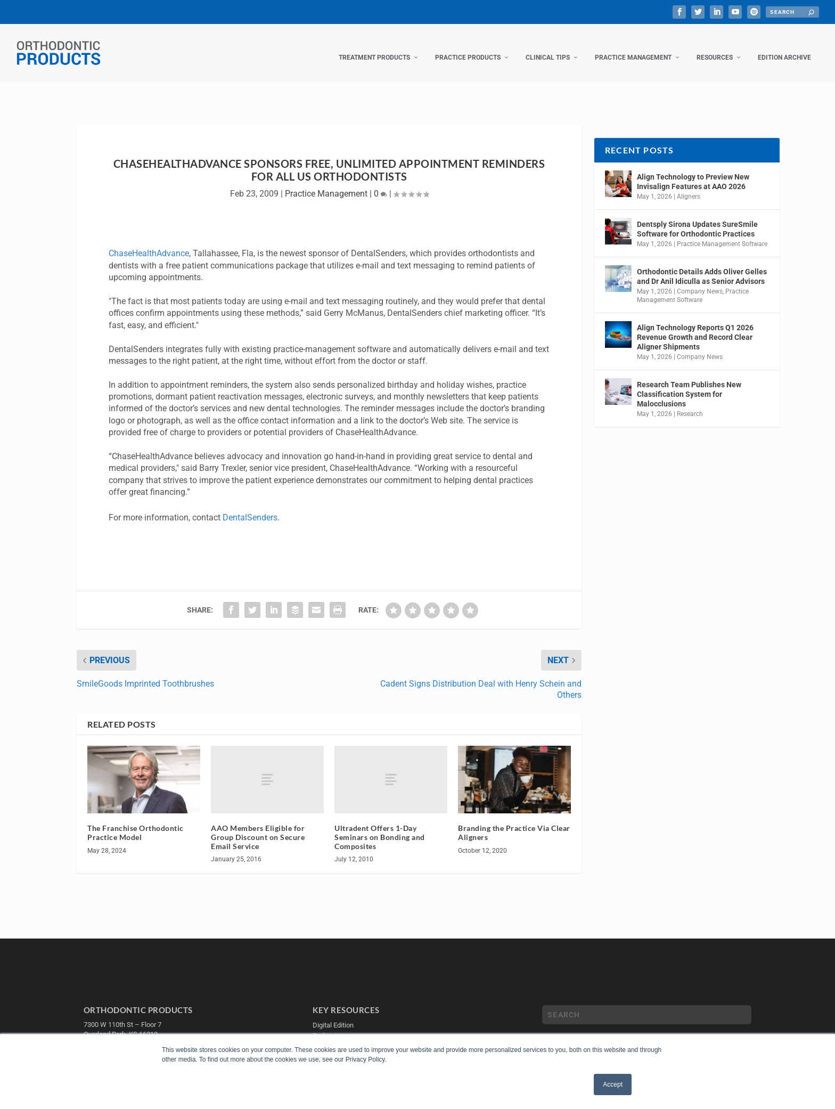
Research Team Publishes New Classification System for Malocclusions (689, 383)
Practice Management (633, 47)
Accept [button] (613, 1084)
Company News (700, 280)
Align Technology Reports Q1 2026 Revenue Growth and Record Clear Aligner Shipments (695, 326)
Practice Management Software (722, 233)
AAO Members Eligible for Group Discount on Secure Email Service (258, 826)
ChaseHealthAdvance (149, 243)
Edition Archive (784, 47)
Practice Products (468, 47)
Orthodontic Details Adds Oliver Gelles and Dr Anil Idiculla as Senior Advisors (702, 266)
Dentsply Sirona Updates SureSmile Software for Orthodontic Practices (697, 218)
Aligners (688, 186)
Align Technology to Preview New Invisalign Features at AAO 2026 (693, 171)
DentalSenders (250, 507)
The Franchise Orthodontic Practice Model (135, 822)
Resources (715, 47)
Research (690, 403)
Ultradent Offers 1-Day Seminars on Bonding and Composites (379, 826)
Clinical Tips (548, 47)
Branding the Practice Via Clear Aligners (514, 822)
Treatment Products (374, 47)
